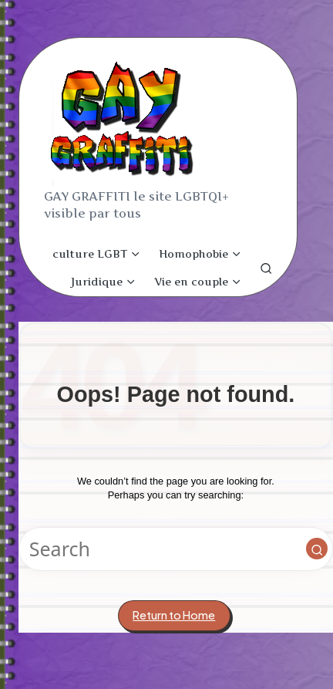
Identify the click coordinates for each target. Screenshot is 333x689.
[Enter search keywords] (175, 549)
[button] (317, 548)
